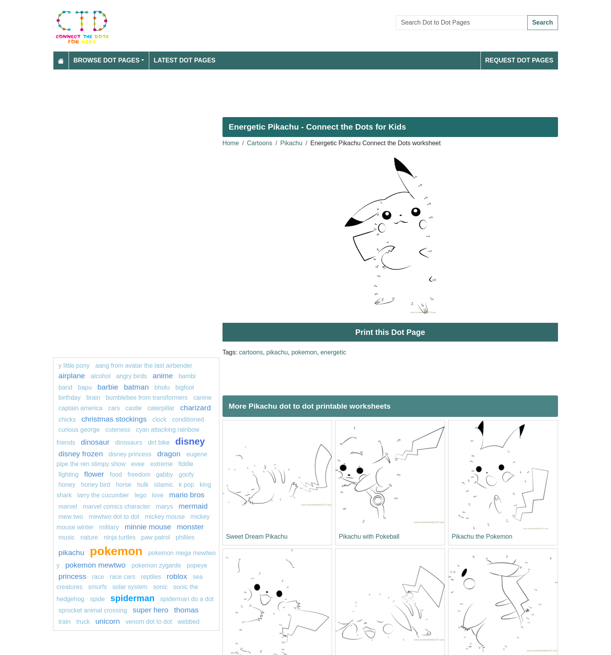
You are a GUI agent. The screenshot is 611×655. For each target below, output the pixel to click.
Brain (93, 397)
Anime (163, 376)
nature (89, 537)
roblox (177, 576)
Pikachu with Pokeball (369, 536)
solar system (130, 587)
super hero (151, 610)
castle (133, 408)
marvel (67, 506)
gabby (164, 474)
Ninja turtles (120, 537)
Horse (123, 484)
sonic (160, 587)
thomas (186, 610)
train (64, 621)
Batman (136, 387)
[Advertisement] (287, 90)
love (157, 495)
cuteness (117, 429)
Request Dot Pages (519, 60)
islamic (163, 484)
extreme (161, 464)
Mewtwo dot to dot (114, 516)
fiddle (185, 464)
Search (542, 22)
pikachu (277, 352)
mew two (70, 516)
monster (190, 527)
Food (116, 474)
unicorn (107, 621)
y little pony (74, 365)
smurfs (97, 587)
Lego (141, 495)
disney (190, 441)
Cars (114, 408)
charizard (195, 408)
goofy (186, 474)
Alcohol (101, 376)
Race (98, 576)
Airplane (71, 376)
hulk (142, 484)
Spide (97, 599)
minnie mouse (148, 527)
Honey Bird (95, 484)
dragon (169, 454)
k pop (186, 484)
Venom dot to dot (148, 621)
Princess (72, 576)
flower (94, 474)
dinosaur (95, 442)
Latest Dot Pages (185, 60)
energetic (333, 352)
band (65, 387)
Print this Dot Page (390, 332)
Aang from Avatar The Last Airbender (143, 365)
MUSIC (66, 537)
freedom (138, 474)
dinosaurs (128, 442)
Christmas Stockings (114, 419)
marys (164, 506)
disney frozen (80, 454)
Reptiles (151, 576)
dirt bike (159, 442)
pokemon (304, 352)
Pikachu (291, 143)
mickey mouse (165, 516)
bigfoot (184, 387)
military (109, 527)
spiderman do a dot (187, 599)
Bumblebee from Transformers (146, 397)
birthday (70, 397)
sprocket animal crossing (92, 610)
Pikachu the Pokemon (482, 536)
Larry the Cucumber (103, 495)
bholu (162, 387)
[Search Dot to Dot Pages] (462, 22)
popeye (197, 565)
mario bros (187, 495)
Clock (159, 419)
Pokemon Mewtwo (96, 565)
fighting (68, 474)
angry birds (131, 376)
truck (83, 621)
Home (231, 143)
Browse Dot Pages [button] (107, 60)
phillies (185, 537)
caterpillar (160, 408)
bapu (85, 387)
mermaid (193, 506)
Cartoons (259, 143)
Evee (138, 464)
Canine (202, 397)
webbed (189, 621)
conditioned (188, 419)
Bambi (187, 376)
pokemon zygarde (156, 565)
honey (67, 484)
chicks (67, 419)
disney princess (130, 454)
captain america (80, 408)
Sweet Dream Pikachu (257, 536)
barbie (107, 387)
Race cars (122, 576)
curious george (79, 429)
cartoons (251, 352)
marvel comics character (116, 506)
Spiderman (132, 598)
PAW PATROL (155, 537)
